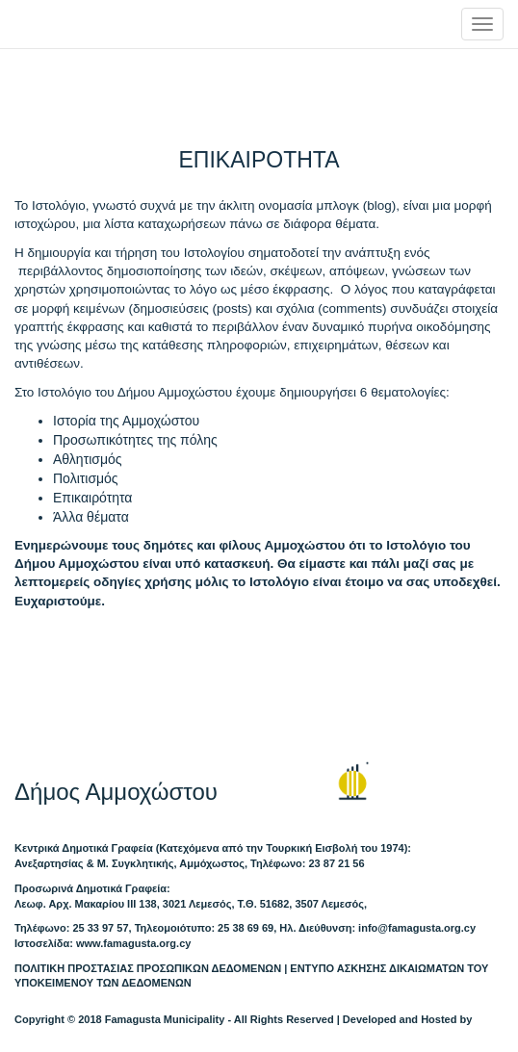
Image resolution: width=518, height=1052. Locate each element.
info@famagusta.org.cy (417, 928)
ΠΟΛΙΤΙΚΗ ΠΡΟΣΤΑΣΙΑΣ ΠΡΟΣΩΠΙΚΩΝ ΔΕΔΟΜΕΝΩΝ (147, 968)
